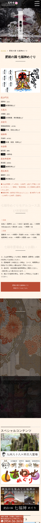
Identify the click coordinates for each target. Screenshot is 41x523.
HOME (3, 51)
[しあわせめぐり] (20, 483)
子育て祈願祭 (20, 373)
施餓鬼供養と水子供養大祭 (24, 363)
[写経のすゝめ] (34, 396)
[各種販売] (20, 411)
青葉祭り (18, 357)
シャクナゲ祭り (20, 349)
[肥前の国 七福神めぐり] (20, 510)
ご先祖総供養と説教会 (23, 378)
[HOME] (10, 5)
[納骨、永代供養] (7, 411)
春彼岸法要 (19, 343)
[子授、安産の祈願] (20, 396)
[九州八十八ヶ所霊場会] (20, 456)
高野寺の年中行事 (20, 308)
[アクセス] (34, 411)
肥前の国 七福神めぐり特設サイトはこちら (20, 286)
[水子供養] (7, 396)
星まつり (18, 338)
